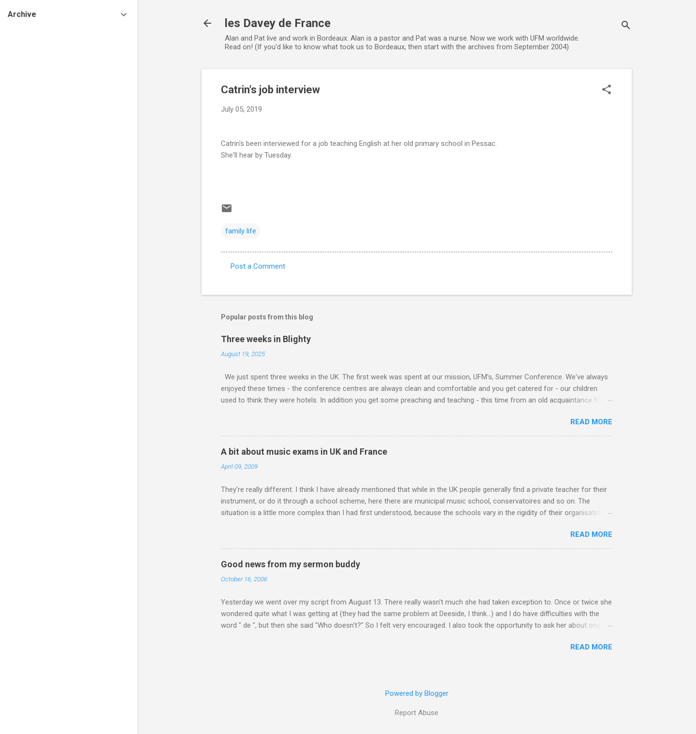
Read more (591, 421)
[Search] (626, 26)
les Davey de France (278, 23)
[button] (606, 90)
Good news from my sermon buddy (290, 564)
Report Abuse (416, 712)
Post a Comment (258, 266)
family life (240, 231)
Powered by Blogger (417, 693)
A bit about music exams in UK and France (304, 451)
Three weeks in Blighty (266, 339)
